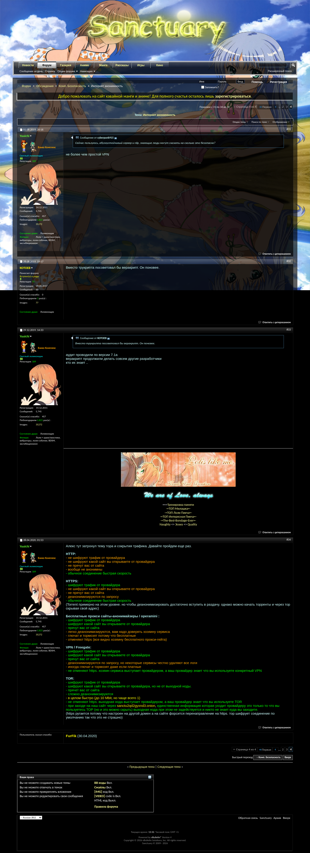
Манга (103, 65)
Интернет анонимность (159, 115)
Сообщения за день (31, 71)
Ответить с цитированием (275, 253)
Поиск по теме (259, 121)
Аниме (84, 65)
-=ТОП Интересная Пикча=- (178, 517)
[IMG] (98, 792)
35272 (39, 224)
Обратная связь (248, 818)
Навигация (86, 71)
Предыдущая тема (141, 767)
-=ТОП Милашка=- (178, 509)
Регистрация (278, 82)
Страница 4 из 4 (246, 106)
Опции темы (239, 121)
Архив (277, 818)
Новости (28, 65)
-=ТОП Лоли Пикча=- (178, 513)
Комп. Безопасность (72, 86)
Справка (50, 71)
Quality (192, 524)
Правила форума (106, 807)
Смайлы (100, 787)
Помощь (257, 82)
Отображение (280, 121)
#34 (289, 539)
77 (37, 302)
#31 (289, 129)
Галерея (65, 65)
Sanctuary (265, 818)
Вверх (288, 757)
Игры (140, 65)
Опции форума (66, 71)
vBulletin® (156, 837)
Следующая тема (169, 767)
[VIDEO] (99, 796)
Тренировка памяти (181, 505)
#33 (289, 329)
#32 (289, 261)
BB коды (100, 783)
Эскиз (179, 524)
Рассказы (122, 65)
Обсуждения (44, 86)
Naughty (165, 524)
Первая (265, 107)
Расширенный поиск (280, 71)
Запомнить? (210, 87)
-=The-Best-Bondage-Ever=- (178, 520)
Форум (46, 65)
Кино (159, 65)
